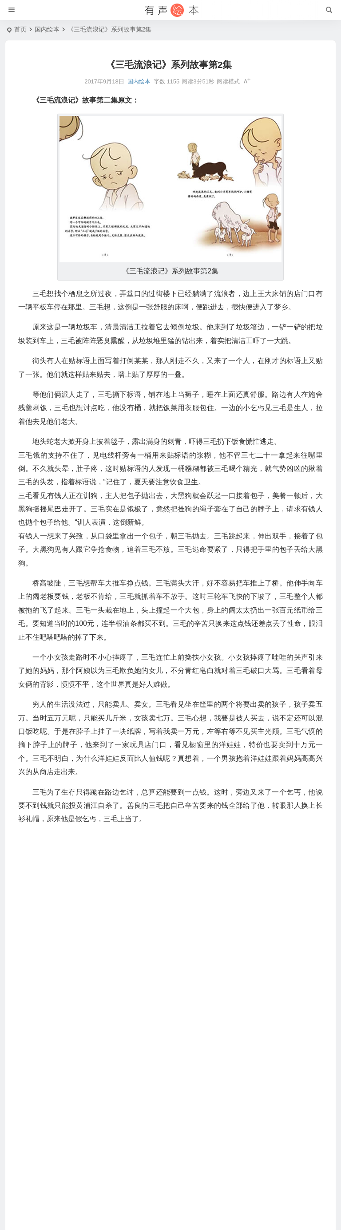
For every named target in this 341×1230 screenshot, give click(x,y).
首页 (20, 29)
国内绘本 (47, 29)
